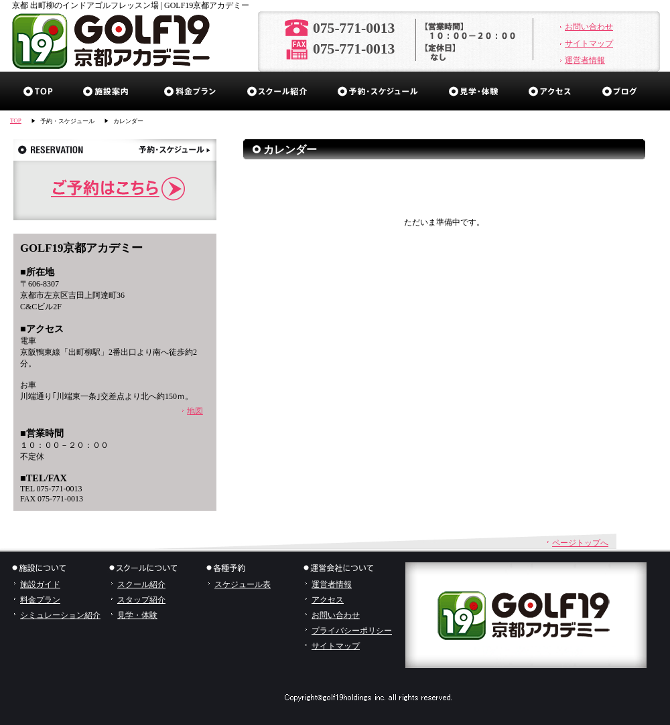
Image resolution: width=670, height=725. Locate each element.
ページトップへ (580, 543)
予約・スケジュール (378, 91)
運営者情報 (585, 60)
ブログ (623, 91)
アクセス (550, 91)
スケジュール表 (242, 584)
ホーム (39, 91)
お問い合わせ (589, 26)
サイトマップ (589, 43)
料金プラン (190, 91)
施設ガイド (109, 91)
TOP (15, 120)
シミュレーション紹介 (60, 615)
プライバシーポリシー (352, 630)
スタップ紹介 (141, 600)
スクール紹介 (276, 91)
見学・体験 (474, 91)
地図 (195, 411)
